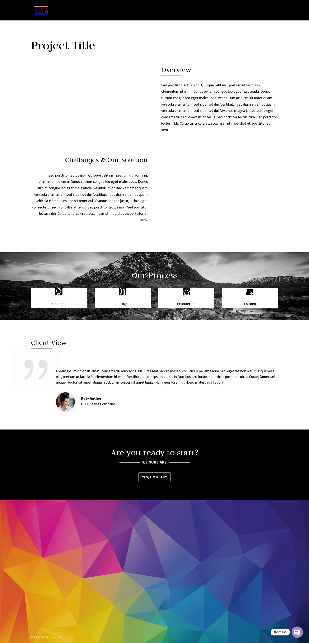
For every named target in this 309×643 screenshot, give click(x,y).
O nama (170, 11)
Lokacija (245, 11)
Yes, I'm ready (154, 477)
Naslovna (146, 11)
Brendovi (221, 11)
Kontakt (269, 11)
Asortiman (194, 11)
